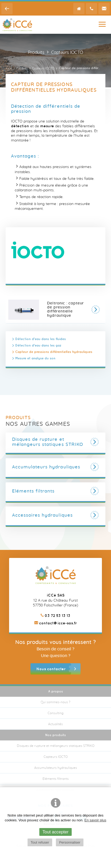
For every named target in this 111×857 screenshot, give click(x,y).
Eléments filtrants (56, 778)
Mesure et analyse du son (35, 358)
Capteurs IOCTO (56, 756)
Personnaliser (70, 842)
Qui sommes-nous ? (55, 702)
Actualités (55, 724)
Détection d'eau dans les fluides (40, 339)
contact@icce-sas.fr (55, 623)
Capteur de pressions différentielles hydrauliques (53, 352)
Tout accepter (56, 831)
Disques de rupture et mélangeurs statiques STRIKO (55, 745)
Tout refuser (40, 842)
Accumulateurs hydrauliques (55, 767)
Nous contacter (51, 669)
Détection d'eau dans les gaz (38, 345)
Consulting (55, 713)
